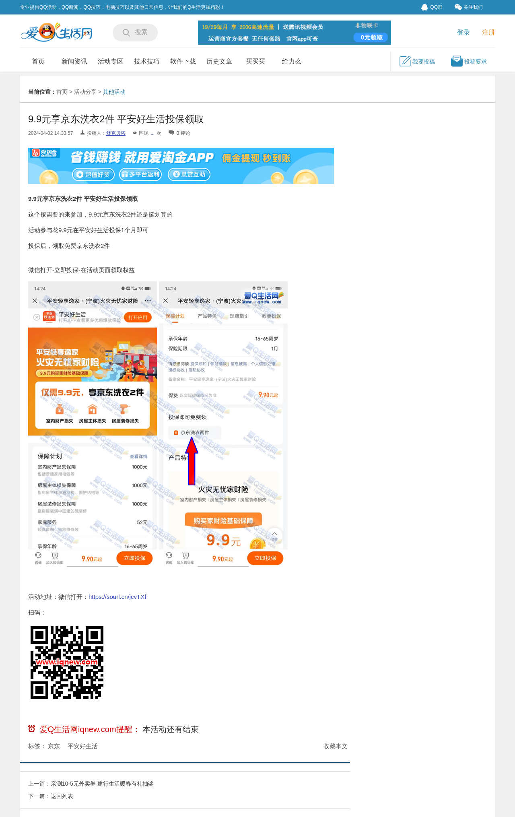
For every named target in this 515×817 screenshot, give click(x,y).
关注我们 (469, 7)
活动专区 (111, 61)
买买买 (255, 61)
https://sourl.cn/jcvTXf (117, 596)
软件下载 (183, 61)
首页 (38, 61)
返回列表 (62, 796)
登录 (463, 32)
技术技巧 (147, 61)
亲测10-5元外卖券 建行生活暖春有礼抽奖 (102, 783)
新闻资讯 (74, 61)
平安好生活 (83, 746)
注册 (488, 32)
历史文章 (219, 61)
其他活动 (114, 92)
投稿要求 (469, 61)
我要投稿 (417, 61)
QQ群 (432, 7)
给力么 (291, 61)
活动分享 (85, 92)
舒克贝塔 (116, 133)
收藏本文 (335, 746)
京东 (54, 746)
